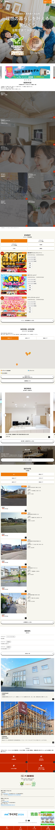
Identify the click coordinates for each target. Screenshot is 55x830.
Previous (5, 72)
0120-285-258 (6, 793)
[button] (26, 353)
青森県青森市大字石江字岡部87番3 (14, 794)
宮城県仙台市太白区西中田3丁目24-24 (8, 804)
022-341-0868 (6, 801)
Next (50, 72)
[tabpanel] (27, 72)
